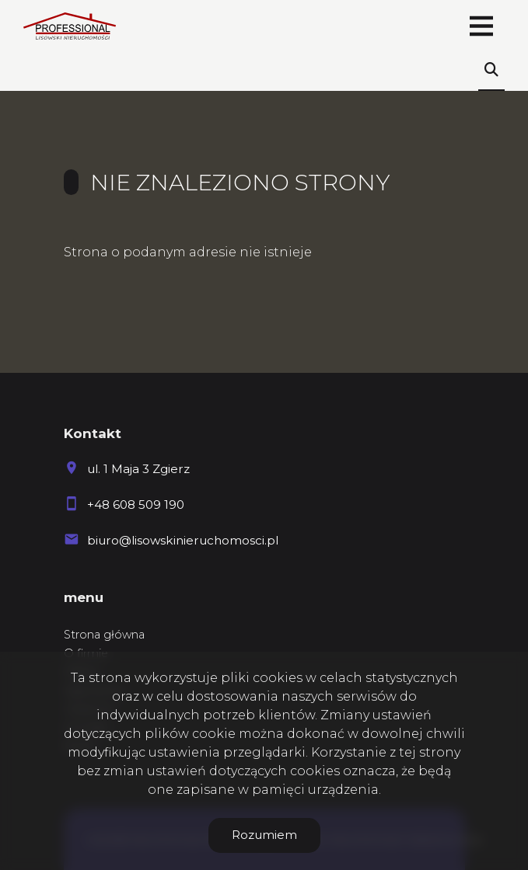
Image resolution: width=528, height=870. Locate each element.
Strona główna (104, 635)
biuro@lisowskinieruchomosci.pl (182, 540)
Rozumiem (264, 834)
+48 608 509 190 (135, 504)
